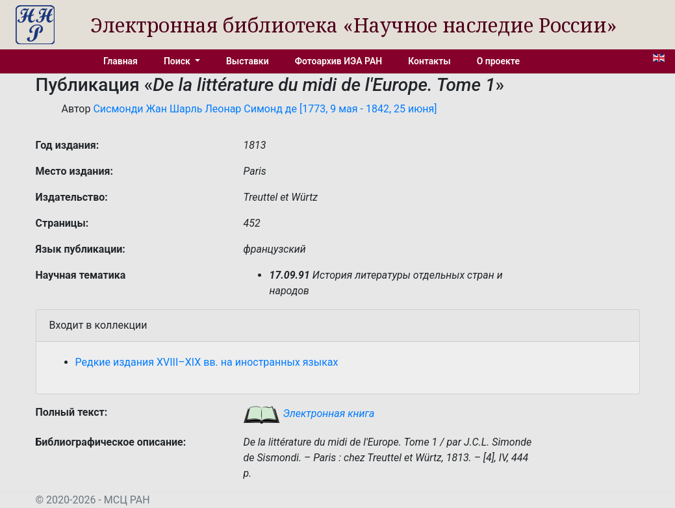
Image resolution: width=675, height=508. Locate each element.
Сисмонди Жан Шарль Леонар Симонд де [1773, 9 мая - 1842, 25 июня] (265, 109)
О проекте (498, 61)
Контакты (429, 61)
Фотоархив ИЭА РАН (339, 61)
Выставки (247, 61)
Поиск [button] (178, 61)
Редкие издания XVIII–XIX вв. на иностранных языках (206, 362)
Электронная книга (308, 413)
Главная (120, 61)
